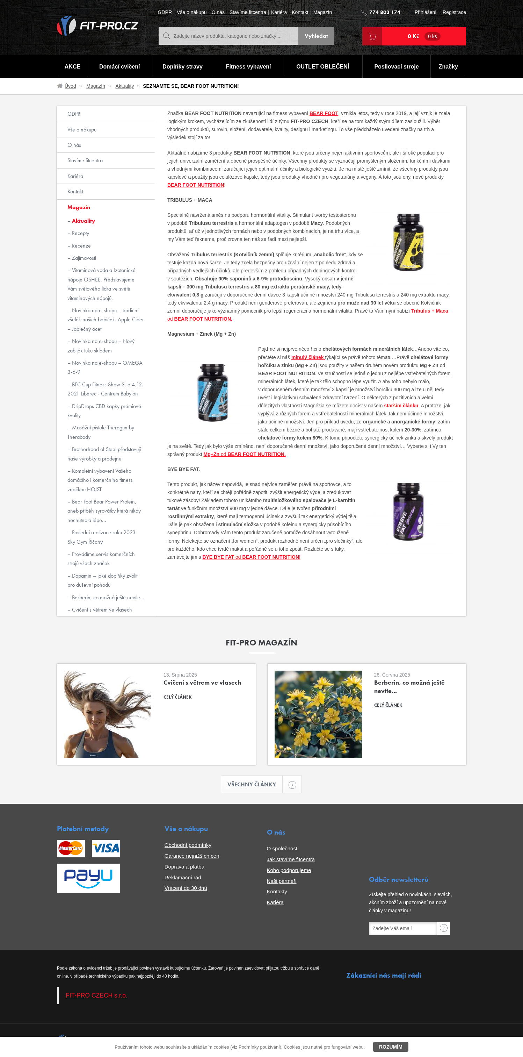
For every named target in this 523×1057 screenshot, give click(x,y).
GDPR (165, 12)
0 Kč (424, 36)
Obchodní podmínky (188, 845)
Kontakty (277, 891)
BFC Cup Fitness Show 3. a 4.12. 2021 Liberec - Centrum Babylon (105, 389)
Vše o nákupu (192, 12)
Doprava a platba (184, 867)
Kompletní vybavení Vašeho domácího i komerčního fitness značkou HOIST (100, 480)
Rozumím (390, 1047)
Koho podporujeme (289, 870)
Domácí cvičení (119, 67)
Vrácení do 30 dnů (186, 888)
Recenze (81, 245)
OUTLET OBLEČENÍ (322, 67)
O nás (218, 12)
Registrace (454, 12)
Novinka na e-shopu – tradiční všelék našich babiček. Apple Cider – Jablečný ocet (105, 320)
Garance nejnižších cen (192, 856)
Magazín (322, 12)
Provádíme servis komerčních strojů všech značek (101, 558)
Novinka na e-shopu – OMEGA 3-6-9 (105, 367)
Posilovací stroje (397, 67)
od (170, 319)
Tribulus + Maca (429, 311)
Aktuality (125, 86)
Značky (448, 67)
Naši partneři (282, 881)
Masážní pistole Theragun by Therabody (100, 432)
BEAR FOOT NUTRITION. (202, 319)
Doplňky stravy (182, 67)
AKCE (72, 67)
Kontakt (300, 12)
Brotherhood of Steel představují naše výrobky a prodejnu (104, 453)
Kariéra (279, 12)
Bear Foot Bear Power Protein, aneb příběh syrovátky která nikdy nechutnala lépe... (104, 511)
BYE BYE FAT (218, 557)
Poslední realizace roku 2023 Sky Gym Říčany (101, 537)
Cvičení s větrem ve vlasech (101, 609)
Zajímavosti (83, 258)
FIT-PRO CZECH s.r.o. (97, 995)
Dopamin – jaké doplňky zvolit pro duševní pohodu (102, 580)
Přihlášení (425, 12)
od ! (267, 557)
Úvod (70, 86)
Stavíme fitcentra (248, 12)
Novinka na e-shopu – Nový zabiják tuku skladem (101, 345)
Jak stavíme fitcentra (291, 859)
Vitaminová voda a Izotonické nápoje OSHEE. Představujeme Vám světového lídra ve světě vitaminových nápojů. (101, 283)
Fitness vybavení (248, 67)
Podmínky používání (259, 1047)
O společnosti (283, 848)
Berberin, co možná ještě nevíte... (107, 597)
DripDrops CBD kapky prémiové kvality (104, 410)
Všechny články (255, 784)
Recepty (80, 233)
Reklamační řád (183, 877)
